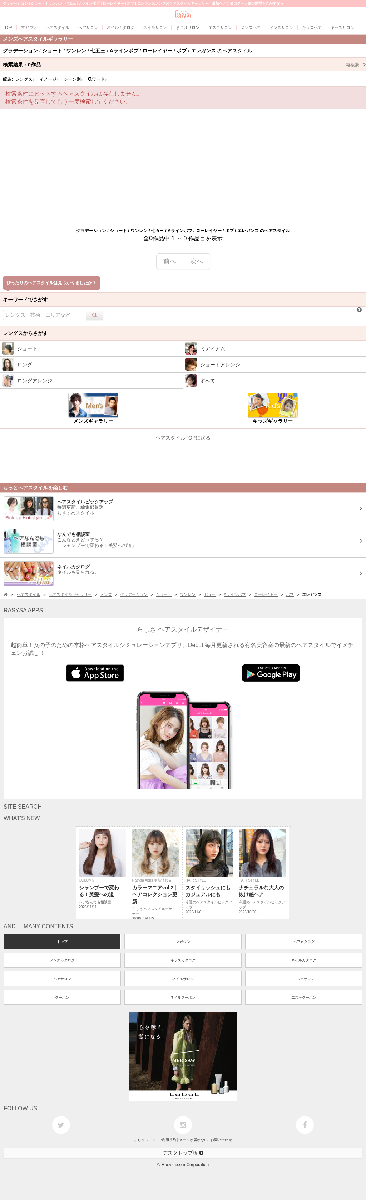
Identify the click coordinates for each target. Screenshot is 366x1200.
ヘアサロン (62, 979)
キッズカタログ (183, 960)
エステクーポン (303, 997)
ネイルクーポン (183, 997)
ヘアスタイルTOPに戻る (183, 438)
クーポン (62, 997)
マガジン (183, 942)
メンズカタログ (62, 960)
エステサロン (304, 979)
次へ (196, 261)
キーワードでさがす (25, 299)
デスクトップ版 (183, 1153)
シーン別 (73, 79)
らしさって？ (144, 1140)
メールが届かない (193, 1140)
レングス (25, 79)
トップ (62, 942)
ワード (97, 79)
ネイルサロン (183, 979)
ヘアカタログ (304, 942)
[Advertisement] (183, 174)
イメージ (49, 79)
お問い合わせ (221, 1140)
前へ (169, 261)
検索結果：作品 (184, 64)
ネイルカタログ (303, 960)
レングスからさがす (25, 333)
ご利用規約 (167, 1140)
